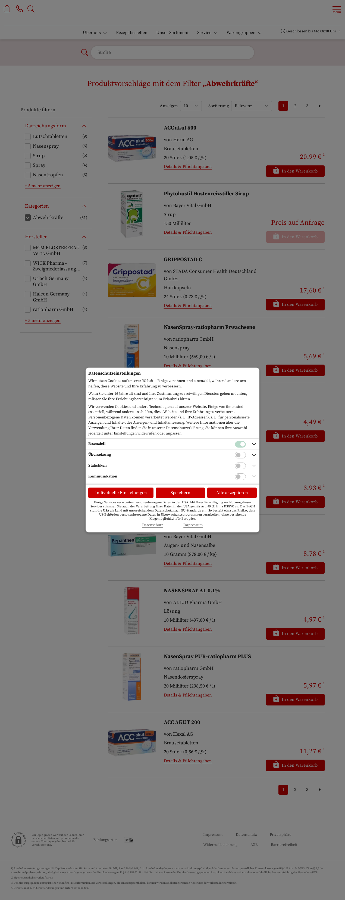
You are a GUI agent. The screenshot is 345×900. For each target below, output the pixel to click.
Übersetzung (99, 454)
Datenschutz (152, 525)
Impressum (193, 525)
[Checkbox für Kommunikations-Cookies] (240, 476)
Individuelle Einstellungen (121, 492)
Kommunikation (102, 476)
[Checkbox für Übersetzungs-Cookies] (240, 455)
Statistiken (97, 465)
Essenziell (97, 443)
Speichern (180, 492)
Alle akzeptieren (232, 492)
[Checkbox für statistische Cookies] (240, 466)
